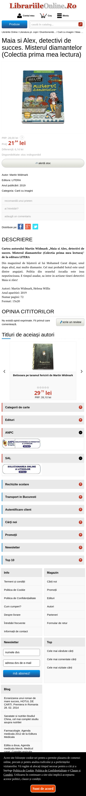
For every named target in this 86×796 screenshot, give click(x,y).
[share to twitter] (35, 226)
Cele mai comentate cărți (61, 659)
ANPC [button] (9, 432)
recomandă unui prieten (18, 200)
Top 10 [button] (9, 560)
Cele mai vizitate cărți (59, 667)
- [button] (80, 432)
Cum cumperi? (12, 606)
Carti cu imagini (24, 190)
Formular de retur (57, 623)
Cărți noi (52, 581)
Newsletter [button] (12, 547)
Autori (50, 606)
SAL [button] (8, 458)
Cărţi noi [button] (11, 522)
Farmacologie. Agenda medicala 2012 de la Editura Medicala (20, 733)
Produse (14, 24)
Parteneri (52, 614)
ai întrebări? (11, 208)
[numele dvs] (21, 652)
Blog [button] (7, 689)
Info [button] (6, 572)
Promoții (52, 589)
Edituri (51, 598)
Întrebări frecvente (14, 623)
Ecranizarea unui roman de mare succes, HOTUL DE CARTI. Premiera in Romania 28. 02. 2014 (21, 703)
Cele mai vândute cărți (60, 650)
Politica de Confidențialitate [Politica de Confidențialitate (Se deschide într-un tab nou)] (51, 770)
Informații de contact (16, 631)
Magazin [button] (52, 572)
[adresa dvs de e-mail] (21, 663)
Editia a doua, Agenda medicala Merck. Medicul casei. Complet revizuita (18, 748)
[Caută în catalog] (80, 24)
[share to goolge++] (28, 226)
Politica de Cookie (14, 589)
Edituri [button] (9, 419)
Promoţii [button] (11, 534)
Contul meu (25, 15)
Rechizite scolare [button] (17, 484)
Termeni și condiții (14, 581)
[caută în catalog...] (53, 24)
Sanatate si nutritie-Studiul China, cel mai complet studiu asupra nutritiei (21, 719)
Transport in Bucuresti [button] (20, 496)
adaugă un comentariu (18, 216)
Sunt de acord (43, 789)
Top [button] (49, 642)
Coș (46, 15)
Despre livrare (12, 614)
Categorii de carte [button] (17, 407)
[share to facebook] (20, 226)
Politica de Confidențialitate (20, 598)
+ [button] (80, 407)
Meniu (63, 15)
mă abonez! (21, 673)
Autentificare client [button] (18, 509)
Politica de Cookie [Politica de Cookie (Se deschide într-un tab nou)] (23, 770)
